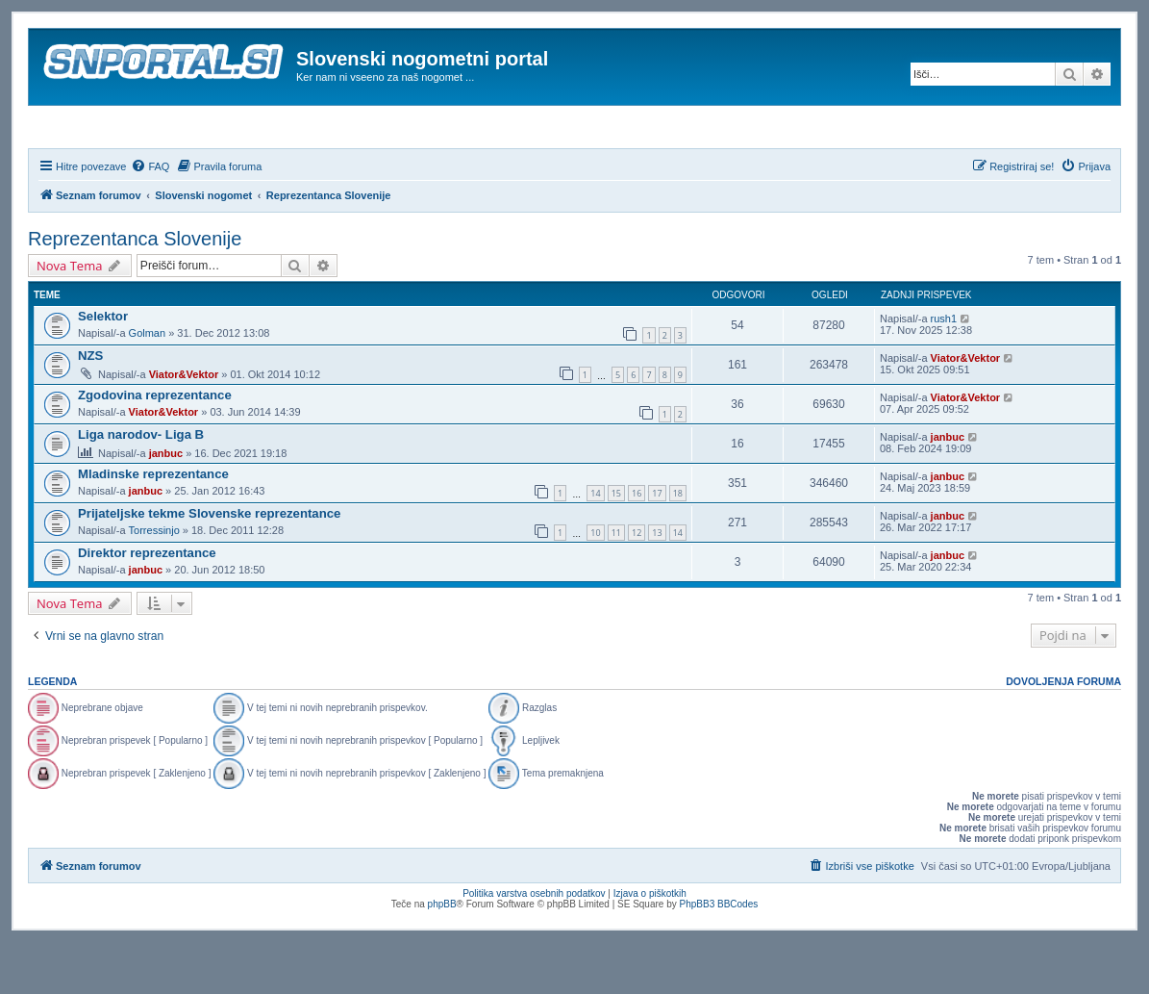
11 (616, 584)
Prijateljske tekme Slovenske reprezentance (209, 565)
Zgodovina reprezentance (155, 447)
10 (595, 584)
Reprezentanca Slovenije (134, 290)
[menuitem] (150, 218)
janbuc (166, 505)
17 (657, 545)
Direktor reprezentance (147, 605)
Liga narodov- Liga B (141, 486)
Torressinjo (154, 582)
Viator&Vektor (184, 426)
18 (678, 545)
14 (595, 545)
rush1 (944, 370)
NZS (90, 407)
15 (616, 545)
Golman (147, 385)
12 (636, 584)
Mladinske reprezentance (153, 526)
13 (657, 584)
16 (636, 545)
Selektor (103, 368)
